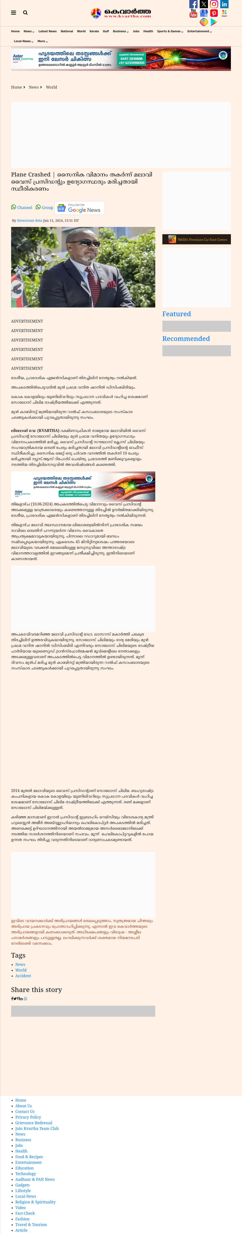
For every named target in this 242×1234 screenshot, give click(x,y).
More (41, 41)
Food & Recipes (29, 1157)
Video (20, 1208)
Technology (25, 1174)
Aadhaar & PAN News (35, 1179)
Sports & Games (169, 31)
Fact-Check (25, 1213)
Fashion (22, 1219)
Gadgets (22, 1185)
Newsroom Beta (29, 221)
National (67, 31)
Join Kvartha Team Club (37, 1129)
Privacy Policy (28, 1117)
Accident (23, 976)
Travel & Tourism (31, 1225)
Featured (176, 315)
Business (119, 31)
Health (148, 31)
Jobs (136, 31)
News (28, 31)
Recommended (186, 339)
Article (21, 1230)
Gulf (106, 31)
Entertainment (198, 31)
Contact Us (25, 1112)
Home (15, 31)
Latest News (48, 31)
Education (24, 1168)
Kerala (94, 31)
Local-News (22, 41)
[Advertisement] (121, 135)
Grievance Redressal (33, 1123)
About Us (23, 1106)
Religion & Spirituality (35, 1202)
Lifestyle (23, 1191)
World (81, 31)
